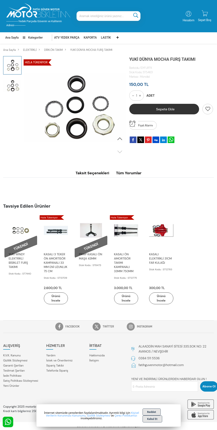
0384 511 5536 (149, 358)
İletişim (94, 360)
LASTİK (106, 37)
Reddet (151, 412)
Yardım (50, 355)
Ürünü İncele (55, 298)
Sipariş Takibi (55, 365)
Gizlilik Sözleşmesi (15, 360)
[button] (119, 139)
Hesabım (188, 20)
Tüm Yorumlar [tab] (129, 173)
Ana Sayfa (12, 37)
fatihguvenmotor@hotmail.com (161, 365)
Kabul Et (152, 419)
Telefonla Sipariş (57, 370)
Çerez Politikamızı (126, 415)
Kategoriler (33, 37)
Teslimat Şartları (14, 370)
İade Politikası (12, 375)
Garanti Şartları (13, 365)
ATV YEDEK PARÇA (67, 37)
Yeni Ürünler (11, 386)
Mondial (145, 76)
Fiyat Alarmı (141, 124)
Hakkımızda (97, 355)
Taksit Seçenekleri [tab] (92, 173)
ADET (150, 95)
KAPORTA (90, 37)
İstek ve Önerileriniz (59, 360)
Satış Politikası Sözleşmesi (20, 381)
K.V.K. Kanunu (12, 355)
